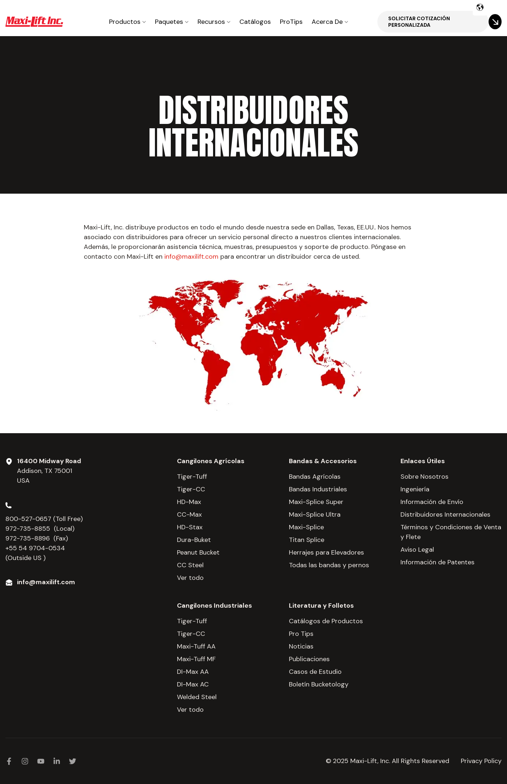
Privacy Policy (481, 761)
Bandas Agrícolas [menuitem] (315, 476)
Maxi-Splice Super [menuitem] (316, 501)
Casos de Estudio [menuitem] (315, 671)
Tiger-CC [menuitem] (191, 489)
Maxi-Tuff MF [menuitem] (196, 659)
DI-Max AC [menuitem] (193, 684)
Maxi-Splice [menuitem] (306, 527)
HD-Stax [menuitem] (190, 527)
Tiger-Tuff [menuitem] (192, 476)
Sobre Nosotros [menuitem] (424, 476)
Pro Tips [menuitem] (301, 633)
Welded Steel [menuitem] (197, 697)
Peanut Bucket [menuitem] (198, 552)
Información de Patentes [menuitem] (437, 562)
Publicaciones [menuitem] (309, 659)
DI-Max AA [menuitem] (193, 671)
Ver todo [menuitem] (190, 577)
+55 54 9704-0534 (35, 548)
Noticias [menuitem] (301, 646)
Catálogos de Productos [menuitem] (326, 621)
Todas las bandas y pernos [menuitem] (329, 565)
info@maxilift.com (191, 256)
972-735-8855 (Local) (39, 528)
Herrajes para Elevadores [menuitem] (326, 552)
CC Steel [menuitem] (190, 565)
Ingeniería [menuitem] (414, 489)
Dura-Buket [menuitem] (194, 539)
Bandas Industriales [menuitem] (318, 489)
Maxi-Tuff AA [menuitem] (196, 646)
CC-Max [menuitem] (189, 514)
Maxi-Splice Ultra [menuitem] (315, 514)
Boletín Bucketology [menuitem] (318, 684)
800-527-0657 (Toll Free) (44, 518)
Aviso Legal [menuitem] (417, 549)
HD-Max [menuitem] (189, 501)
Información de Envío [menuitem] (431, 501)
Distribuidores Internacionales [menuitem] (445, 514)
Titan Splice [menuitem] (306, 539)
